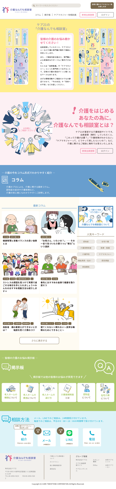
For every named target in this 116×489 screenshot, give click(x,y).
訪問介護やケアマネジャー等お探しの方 (102, 5)
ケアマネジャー (105, 254)
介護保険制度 (86, 248)
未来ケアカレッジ (109, 461)
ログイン (105, 14)
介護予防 (18, 323)
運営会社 (53, 469)
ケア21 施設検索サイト (81, 464)
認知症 (86, 241)
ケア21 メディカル (81, 470)
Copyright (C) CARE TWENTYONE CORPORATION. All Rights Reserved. (58, 484)
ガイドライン (54, 462)
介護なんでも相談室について (57, 457)
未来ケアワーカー (109, 466)
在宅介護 (105, 241)
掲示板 (47, 15)
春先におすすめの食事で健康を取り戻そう (58, 284)
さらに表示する (39, 340)
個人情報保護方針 (56, 465)
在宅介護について (47, 323)
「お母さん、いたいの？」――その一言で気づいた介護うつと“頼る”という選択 (58, 243)
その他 (6, 237)
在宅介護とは (15, 237)
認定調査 (105, 260)
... (32, 279)
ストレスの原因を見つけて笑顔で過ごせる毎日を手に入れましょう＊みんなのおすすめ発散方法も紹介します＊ (20, 287)
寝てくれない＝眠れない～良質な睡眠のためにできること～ (58, 328)
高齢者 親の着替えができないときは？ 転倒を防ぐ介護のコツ (20, 328)
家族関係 (26, 323)
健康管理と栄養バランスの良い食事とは (20, 242)
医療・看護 (105, 248)
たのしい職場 (96, 461)
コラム (38, 15)
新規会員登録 (88, 14)
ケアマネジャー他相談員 (65, 15)
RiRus (95, 465)
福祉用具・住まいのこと (86, 260)
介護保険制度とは (23, 279)
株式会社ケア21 (81, 460)
